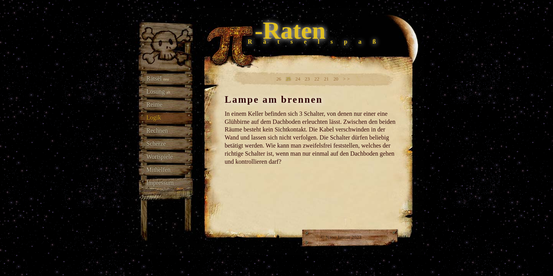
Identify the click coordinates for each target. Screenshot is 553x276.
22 (317, 79)
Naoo (331, 237)
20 (335, 79)
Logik (153, 117)
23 (307, 79)
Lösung (158, 91)
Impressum (160, 182)
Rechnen (157, 130)
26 (278, 79)
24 (297, 79)
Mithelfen (158, 169)
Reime (154, 104)
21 (326, 79)
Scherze (156, 143)
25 (288, 79)
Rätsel (157, 78)
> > (346, 79)
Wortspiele (159, 156)
